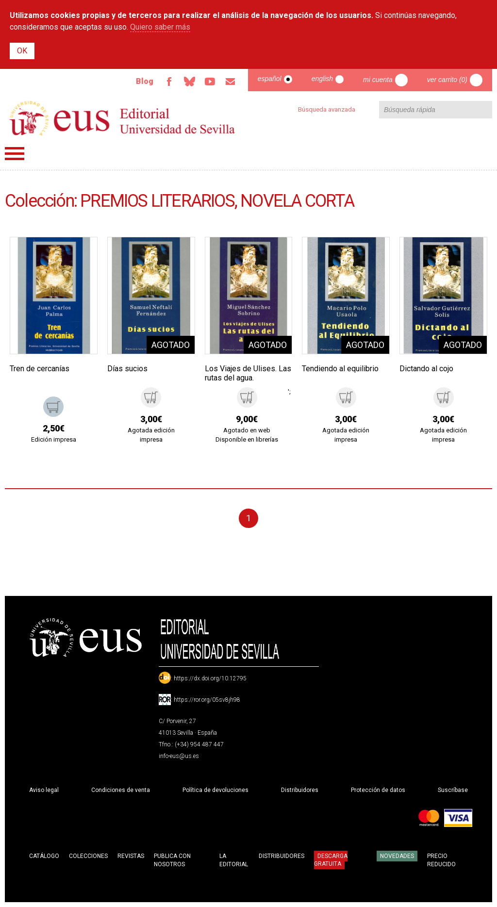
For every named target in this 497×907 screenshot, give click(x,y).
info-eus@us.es (179, 756)
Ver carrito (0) (447, 79)
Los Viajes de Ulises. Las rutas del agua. (248, 373)
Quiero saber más (160, 27)
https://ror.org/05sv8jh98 (207, 699)
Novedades (397, 856)
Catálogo (44, 856)
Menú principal (14, 153)
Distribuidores (299, 790)
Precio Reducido (441, 860)
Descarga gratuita (331, 860)
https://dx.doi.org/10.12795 (210, 678)
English (322, 78)
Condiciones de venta (120, 790)
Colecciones (88, 856)
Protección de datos (378, 790)
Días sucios (127, 368)
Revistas (130, 856)
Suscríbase (453, 790)
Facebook (169, 81)
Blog (144, 81)
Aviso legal (44, 790)
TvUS (210, 81)
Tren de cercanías (39, 368)
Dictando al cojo (426, 368)
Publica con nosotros (172, 860)
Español (270, 78)
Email (230, 81)
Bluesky (190, 81)
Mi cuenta (378, 79)
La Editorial (233, 860)
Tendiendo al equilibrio (340, 368)
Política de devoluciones (215, 790)
